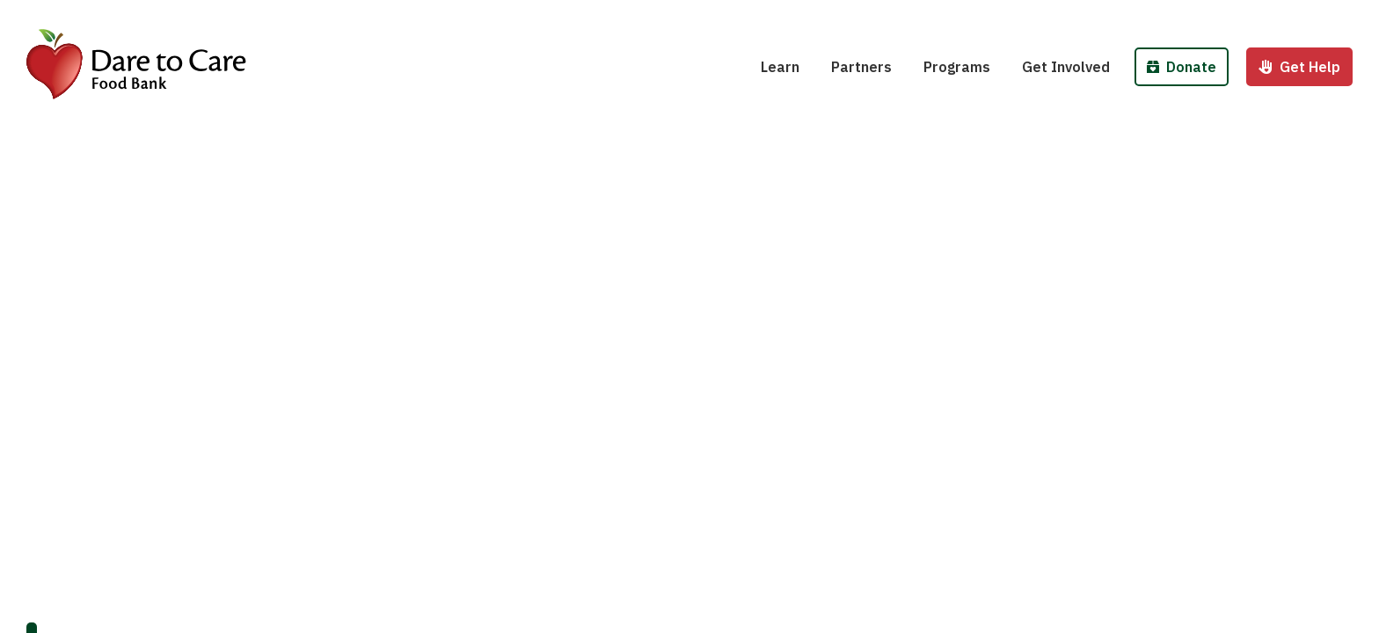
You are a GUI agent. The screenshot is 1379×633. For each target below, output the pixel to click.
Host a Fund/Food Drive (1112, 16)
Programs (956, 67)
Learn (780, 67)
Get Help (1299, 67)
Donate (1181, 67)
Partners (861, 67)
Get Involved (1066, 67)
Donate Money (1200, 16)
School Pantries (988, 16)
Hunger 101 (810, 16)
